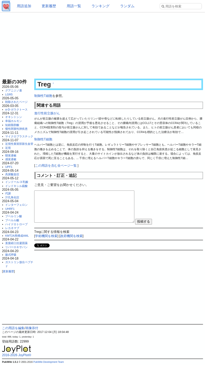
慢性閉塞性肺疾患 (16, 128)
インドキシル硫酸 (16, 186)
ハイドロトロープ (16, 224)
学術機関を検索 (46, 236)
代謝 (8, 193)
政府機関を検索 (71, 236)
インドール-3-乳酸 (16, 182)
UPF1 (8, 166)
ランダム (127, 6)
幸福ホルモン (13, 121)
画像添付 (31, 328)
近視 (8, 147)
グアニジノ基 (13, 90)
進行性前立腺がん (47, 113)
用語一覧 (74, 6)
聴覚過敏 (10, 155)
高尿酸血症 (12, 174)
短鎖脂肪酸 (12, 125)
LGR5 (9, 94)
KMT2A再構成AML (17, 235)
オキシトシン (13, 117)
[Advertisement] (102, 44)
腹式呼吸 (10, 254)
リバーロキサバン (16, 247)
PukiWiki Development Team (48, 362)
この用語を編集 (13, 328)
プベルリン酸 (13, 216)
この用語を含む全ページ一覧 (56, 165)
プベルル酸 (12, 220)
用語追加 (24, 6)
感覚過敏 (10, 159)
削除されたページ (16, 101)
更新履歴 (49, 6)
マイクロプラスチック (19, 136)
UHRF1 (10, 208)
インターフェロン (16, 204)
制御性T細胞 (43, 95)
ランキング (100, 6)
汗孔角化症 (12, 197)
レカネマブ (12, 228)
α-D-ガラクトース (16, 109)
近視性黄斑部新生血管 (19, 143)
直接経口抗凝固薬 (16, 243)
